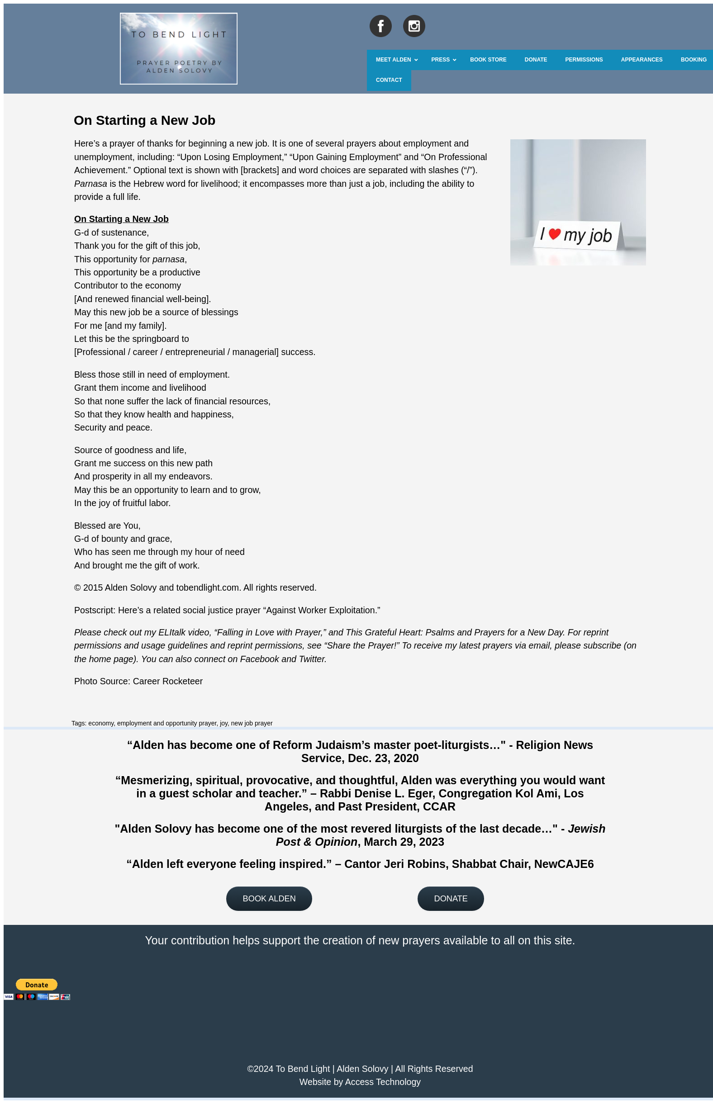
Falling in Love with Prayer (269, 632)
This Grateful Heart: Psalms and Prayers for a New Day (454, 632)
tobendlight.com (207, 587)
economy (101, 723)
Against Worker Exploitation (320, 610)
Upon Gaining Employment (345, 157)
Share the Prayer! (362, 645)
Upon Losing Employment (230, 157)
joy (224, 723)
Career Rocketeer (168, 681)
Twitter (311, 659)
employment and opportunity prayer (166, 723)
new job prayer (252, 723)
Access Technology (383, 1082)
